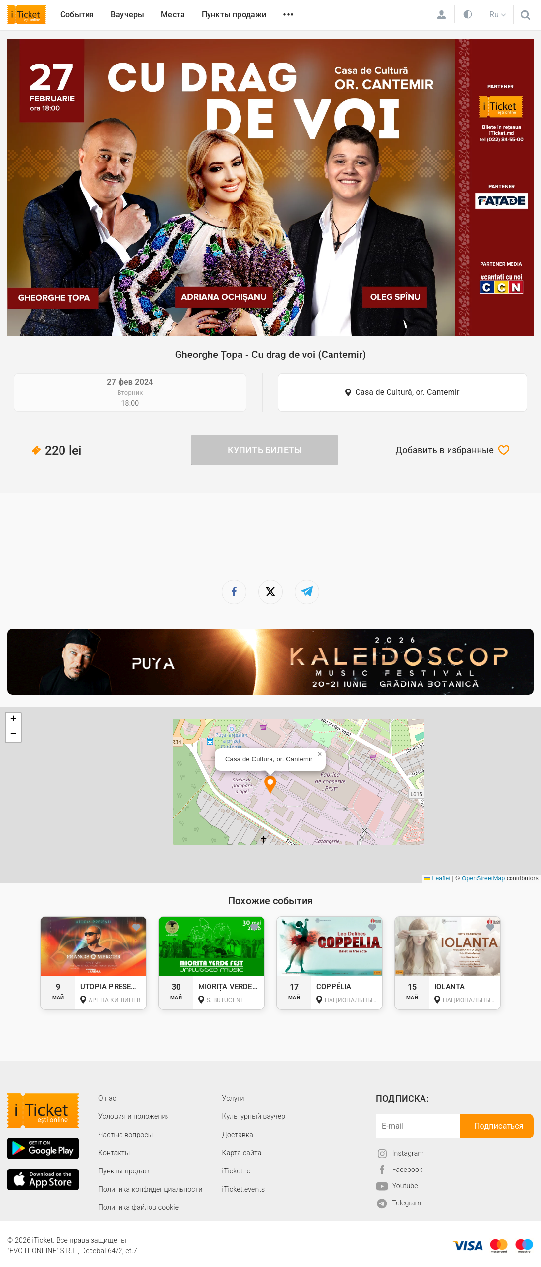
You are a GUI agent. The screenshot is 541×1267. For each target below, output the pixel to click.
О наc (107, 1098)
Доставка (237, 1134)
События (77, 14)
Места (173, 14)
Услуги (233, 1098)
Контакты (114, 1153)
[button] (270, 786)
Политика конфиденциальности (150, 1189)
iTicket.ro (236, 1171)
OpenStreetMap (483, 878)
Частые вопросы (125, 1134)
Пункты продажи (234, 14)
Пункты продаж (124, 1171)
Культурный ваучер (253, 1116)
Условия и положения (134, 1116)
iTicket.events (243, 1189)
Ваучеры (127, 14)
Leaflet (437, 878)
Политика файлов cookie (138, 1207)
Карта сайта (242, 1153)
